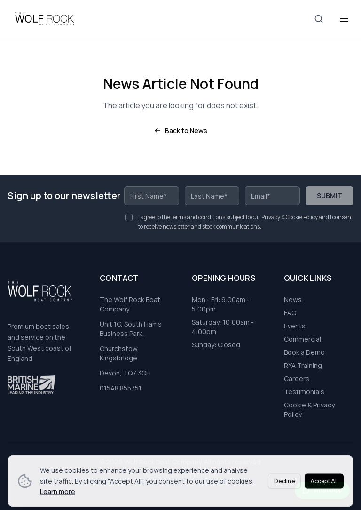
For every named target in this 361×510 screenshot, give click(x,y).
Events (295, 325)
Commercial (302, 339)
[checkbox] (129, 217)
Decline (284, 494)
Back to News (180, 130)
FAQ (290, 312)
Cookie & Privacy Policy (309, 409)
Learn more (57, 504)
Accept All (324, 494)
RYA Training (303, 365)
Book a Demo (304, 352)
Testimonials (304, 391)
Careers (296, 378)
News (293, 299)
